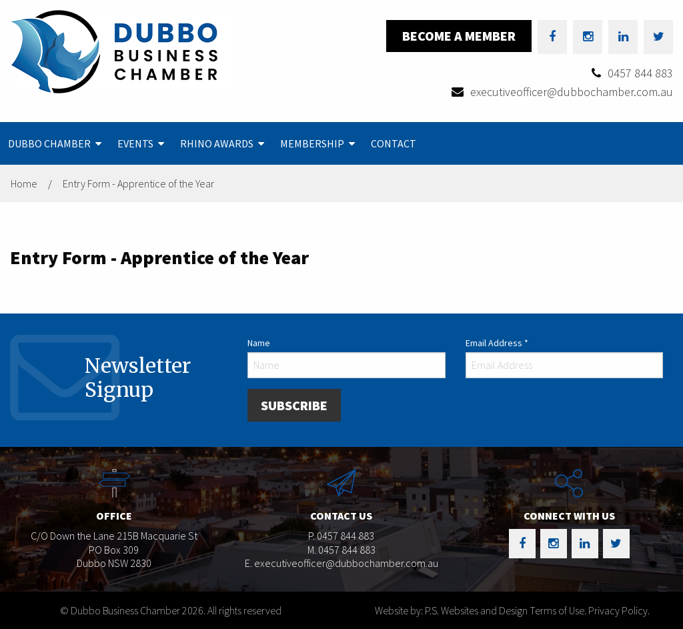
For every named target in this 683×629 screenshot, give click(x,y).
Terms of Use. (558, 610)
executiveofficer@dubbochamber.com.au (571, 91)
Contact (393, 143)
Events (135, 143)
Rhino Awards (216, 143)
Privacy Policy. (619, 610)
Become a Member (459, 35)
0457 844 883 (640, 73)
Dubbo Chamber (49, 143)
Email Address (497, 343)
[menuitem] (54, 143)
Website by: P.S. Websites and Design (451, 610)
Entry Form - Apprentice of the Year (138, 183)
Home (24, 183)
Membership (312, 143)
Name (258, 343)
